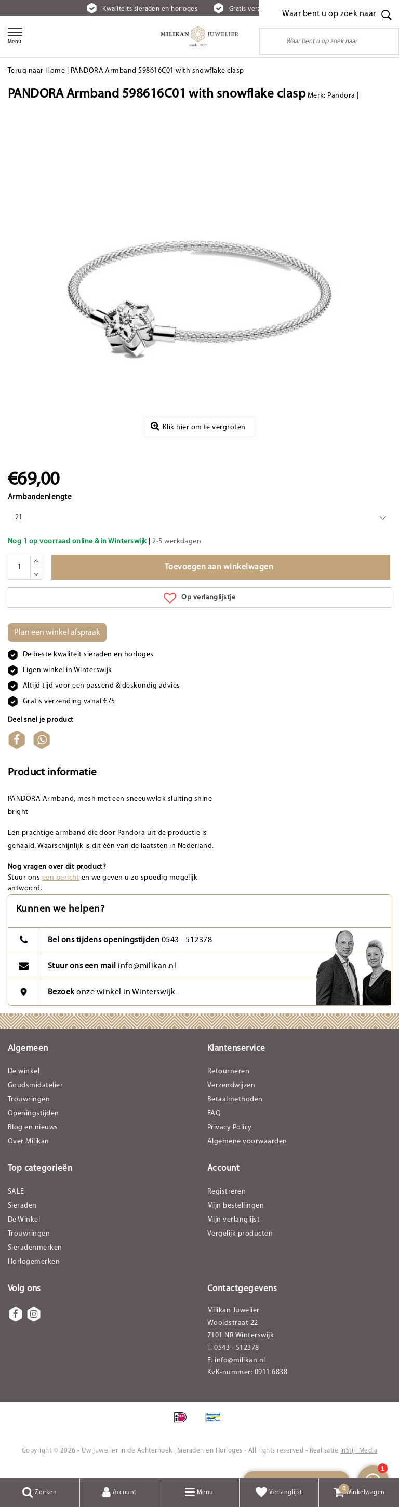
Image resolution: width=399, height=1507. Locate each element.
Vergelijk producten (240, 1241)
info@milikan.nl (147, 974)
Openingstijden (33, 1121)
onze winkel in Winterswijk (125, 1000)
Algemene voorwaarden (247, 1149)
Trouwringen (29, 1107)
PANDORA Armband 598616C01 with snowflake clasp (157, 71)
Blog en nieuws (33, 1135)
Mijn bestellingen (235, 1213)
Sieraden (22, 1213)
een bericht (60, 885)
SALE (16, 1199)
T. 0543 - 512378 (233, 1356)
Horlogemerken (34, 1269)
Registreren (226, 1199)
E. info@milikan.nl (236, 1368)
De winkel (23, 1079)
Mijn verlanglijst (233, 1227)
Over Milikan (28, 1149)
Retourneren (228, 1079)
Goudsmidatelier (35, 1093)
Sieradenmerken (35, 1255)
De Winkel (24, 1227)
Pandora (341, 96)
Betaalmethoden (235, 1107)
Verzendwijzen (231, 1093)
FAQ (214, 1121)
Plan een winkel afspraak (57, 640)
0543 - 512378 (187, 948)
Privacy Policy (229, 1135)
